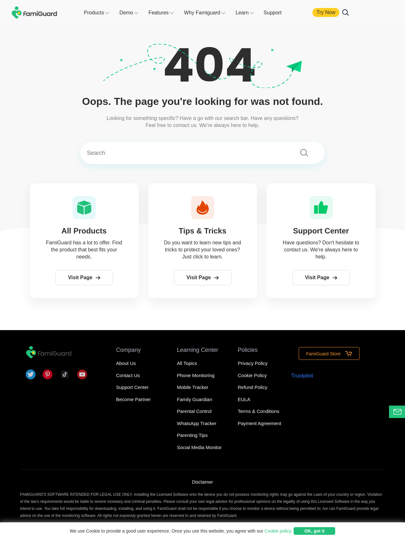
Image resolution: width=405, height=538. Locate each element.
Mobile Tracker (192, 387)
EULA (244, 399)
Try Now (334, 12)
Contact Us (128, 375)
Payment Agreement (259, 423)
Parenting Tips (192, 435)
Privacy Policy (253, 363)
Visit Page (84, 277)
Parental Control (194, 411)
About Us (126, 363)
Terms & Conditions (258, 411)
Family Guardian (194, 399)
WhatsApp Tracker (196, 423)
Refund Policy (253, 387)
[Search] (190, 153)
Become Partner (133, 399)
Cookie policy (277, 531)
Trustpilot (302, 374)
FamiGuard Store (329, 352)
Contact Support (399, 411)
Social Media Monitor (199, 447)
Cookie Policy (252, 375)
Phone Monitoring (196, 375)
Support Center (132, 387)
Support (280, 12)
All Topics (187, 363)
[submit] (305, 154)
